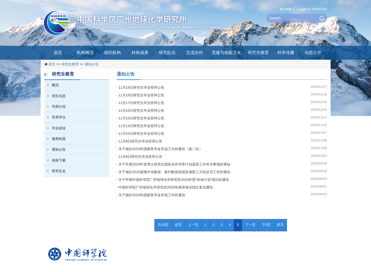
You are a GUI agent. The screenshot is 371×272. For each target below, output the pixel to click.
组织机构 (112, 52)
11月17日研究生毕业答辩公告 (141, 103)
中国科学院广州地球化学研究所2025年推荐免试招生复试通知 (165, 187)
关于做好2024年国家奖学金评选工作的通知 (151, 195)
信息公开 (313, 52)
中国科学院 (319, 9)
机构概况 (85, 52)
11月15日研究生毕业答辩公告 (141, 118)
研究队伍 (167, 52)
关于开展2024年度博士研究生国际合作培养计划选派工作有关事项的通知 (174, 164)
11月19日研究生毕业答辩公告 (141, 87)
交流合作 (194, 52)
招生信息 (55, 96)
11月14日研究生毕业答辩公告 (141, 126)
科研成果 (140, 52)
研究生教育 (258, 52)
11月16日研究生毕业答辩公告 (141, 110)
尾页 (280, 225)
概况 (51, 85)
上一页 (193, 225)
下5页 (266, 225)
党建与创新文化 (226, 52)
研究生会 (55, 171)
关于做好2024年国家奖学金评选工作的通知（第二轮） (160, 149)
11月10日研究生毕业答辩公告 (141, 134)
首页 (58, 52)
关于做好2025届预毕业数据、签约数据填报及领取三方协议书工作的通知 (174, 172)
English (301, 9)
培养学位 (55, 117)
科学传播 (285, 52)
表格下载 (55, 160)
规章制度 (55, 139)
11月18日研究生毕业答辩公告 (141, 95)
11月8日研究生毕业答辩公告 (140, 141)
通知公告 (92, 64)
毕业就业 (55, 128)
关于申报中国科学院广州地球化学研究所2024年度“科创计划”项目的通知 (173, 180)
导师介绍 (55, 106)
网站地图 (285, 9)
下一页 (250, 225)
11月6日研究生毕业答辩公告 (140, 157)
